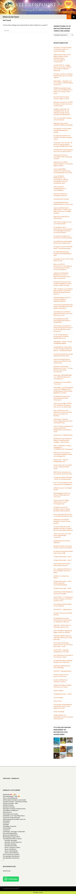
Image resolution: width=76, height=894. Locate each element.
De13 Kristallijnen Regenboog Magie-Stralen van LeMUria (63, 631)
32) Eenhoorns (7, 812)
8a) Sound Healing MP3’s (10, 835)
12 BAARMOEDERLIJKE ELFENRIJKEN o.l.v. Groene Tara (63, 203)
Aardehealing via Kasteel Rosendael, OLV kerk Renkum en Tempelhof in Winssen (63, 620)
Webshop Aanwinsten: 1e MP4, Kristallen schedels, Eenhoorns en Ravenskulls (63, 103)
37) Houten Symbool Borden (11, 817)
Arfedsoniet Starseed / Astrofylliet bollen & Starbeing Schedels (63, 156)
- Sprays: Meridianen (10, 849)
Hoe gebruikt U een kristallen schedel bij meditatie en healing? (62, 130)
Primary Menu (73, 16)
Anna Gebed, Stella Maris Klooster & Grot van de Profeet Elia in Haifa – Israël (63, 644)
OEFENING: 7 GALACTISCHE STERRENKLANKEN (63, 342)
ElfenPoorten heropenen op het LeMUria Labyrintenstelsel (63, 473)
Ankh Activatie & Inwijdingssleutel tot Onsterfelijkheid (60, 188)
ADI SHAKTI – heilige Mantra (63, 609)
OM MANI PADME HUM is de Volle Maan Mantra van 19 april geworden (63, 637)
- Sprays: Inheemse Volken (12, 847)
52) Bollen (6, 824)
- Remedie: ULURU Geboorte (13, 842)
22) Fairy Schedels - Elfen (10, 803)
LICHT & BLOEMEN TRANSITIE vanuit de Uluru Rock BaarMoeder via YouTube (63, 170)
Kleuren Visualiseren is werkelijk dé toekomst (61, 194)
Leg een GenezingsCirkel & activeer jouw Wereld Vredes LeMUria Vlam (62, 361)
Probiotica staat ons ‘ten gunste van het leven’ (61, 675)
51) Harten (6, 823)
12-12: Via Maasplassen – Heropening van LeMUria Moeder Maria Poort (61, 336)
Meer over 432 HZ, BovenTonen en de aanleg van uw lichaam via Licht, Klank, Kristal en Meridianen (63, 266)
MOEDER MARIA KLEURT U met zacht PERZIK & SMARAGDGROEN (62, 299)
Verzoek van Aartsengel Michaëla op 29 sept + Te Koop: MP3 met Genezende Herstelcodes (63, 368)
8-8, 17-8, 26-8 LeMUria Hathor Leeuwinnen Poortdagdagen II (63, 483)
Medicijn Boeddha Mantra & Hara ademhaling (62, 666)
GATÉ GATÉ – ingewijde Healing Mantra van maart (61, 650)
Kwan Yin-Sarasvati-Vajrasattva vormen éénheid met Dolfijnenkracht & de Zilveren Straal (63, 428)
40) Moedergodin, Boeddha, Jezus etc (14, 819)
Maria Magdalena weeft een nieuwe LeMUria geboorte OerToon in (62, 494)
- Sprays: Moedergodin (11, 851)
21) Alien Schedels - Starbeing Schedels (15, 801)
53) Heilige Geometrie (9, 826)
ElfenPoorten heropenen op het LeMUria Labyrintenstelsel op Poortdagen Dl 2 (63, 454)
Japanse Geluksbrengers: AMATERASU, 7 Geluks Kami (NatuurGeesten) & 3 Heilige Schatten (62, 210)
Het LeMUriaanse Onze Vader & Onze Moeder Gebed (63, 656)
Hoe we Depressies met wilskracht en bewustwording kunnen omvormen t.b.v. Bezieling (63, 413)
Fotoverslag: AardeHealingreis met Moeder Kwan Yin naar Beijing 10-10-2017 (63, 706)
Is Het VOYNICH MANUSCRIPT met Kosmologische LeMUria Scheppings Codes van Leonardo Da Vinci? (61, 179)
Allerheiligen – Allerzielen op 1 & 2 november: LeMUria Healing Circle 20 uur (63, 82)
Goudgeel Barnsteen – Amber (63, 694)
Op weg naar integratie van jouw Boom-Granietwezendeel (63, 237)
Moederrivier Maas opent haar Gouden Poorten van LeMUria (63, 547)
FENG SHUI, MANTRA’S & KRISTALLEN (61, 217)
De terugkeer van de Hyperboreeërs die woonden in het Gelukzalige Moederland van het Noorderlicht (63, 229)
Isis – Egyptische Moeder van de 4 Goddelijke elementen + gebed (62, 570)
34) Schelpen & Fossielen (10, 814)
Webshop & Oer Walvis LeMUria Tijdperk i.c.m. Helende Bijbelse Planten (63, 163)
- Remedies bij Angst (10, 844)
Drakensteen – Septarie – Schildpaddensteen (61, 460)
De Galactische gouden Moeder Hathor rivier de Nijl (63, 552)
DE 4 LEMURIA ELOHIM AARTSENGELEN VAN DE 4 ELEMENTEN (62, 320)
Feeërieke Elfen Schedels (61, 199)
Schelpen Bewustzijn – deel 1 (62, 588)
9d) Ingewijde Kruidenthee (11, 858)
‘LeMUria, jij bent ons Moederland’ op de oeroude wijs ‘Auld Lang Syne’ (63, 716)
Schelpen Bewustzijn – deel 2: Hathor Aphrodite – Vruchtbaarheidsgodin (63, 583)
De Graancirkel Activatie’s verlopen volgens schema (61, 97)
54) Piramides (7, 828)
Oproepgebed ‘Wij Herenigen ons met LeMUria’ (63, 605)
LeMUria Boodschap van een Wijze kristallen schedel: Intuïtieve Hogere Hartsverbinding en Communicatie (62, 58)
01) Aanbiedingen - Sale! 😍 (11, 796)
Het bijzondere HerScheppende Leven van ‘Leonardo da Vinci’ (63, 150)
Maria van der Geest (11, 17)
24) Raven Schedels (9, 807)
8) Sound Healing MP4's (10, 833)
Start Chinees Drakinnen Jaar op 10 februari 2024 (62, 222)
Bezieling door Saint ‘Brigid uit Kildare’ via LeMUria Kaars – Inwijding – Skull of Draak (63, 440)
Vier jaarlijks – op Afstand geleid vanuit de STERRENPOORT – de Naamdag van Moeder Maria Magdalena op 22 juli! (63, 390)
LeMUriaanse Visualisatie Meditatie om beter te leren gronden (62, 521)
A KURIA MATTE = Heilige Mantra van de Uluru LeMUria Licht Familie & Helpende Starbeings (62, 67)
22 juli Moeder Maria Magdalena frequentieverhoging (63, 592)
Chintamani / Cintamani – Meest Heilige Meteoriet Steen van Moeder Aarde (63, 421)
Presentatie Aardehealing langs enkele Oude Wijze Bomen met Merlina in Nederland (63, 306)
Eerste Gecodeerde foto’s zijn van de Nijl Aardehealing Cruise (63, 515)
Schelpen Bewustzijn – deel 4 (62, 556)
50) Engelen (6, 821)
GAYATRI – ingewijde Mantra (62, 671)
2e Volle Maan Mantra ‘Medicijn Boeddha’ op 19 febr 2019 (63, 661)
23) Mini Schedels (8, 805)
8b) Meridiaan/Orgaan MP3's (11, 837)
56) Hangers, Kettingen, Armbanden (14, 831)
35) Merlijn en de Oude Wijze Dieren (14, 815)
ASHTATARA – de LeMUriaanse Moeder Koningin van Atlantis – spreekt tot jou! (63, 598)
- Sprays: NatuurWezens (11, 852)
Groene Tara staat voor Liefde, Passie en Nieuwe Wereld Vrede (63, 466)
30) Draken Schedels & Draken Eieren (14, 808)
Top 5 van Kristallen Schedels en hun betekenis (63, 119)
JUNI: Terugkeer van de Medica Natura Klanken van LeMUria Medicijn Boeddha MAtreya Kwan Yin (63, 291)
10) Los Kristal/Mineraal (10, 798)
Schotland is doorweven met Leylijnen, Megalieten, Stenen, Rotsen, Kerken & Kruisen (63, 283)
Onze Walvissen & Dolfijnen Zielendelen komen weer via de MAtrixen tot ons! (63, 313)
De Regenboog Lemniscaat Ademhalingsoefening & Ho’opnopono (62, 398)
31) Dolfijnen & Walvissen (10, 810)
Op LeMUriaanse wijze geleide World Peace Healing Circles (63, 242)
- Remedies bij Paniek (10, 845)
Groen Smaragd (58, 697)
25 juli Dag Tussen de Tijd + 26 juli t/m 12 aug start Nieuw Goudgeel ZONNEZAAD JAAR (63, 144)
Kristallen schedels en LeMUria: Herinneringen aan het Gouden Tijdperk (63, 75)
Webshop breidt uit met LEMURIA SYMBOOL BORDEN (63, 124)
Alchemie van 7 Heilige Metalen (63, 435)
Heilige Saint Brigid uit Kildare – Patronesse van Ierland (63, 686)
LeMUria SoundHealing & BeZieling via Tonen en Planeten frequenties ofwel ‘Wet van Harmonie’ (62, 275)
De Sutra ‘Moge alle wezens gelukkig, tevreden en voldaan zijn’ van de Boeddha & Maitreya (63, 528)
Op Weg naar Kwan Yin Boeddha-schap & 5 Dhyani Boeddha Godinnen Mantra (62, 509)
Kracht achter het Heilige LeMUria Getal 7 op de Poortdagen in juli (61, 502)
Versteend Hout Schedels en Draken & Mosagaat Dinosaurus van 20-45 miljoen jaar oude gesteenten (63, 328)
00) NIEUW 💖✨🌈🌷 (10, 794)
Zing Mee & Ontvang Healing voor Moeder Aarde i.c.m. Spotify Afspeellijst (62, 49)
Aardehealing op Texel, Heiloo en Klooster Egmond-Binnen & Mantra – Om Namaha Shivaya (63, 348)
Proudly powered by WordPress (11, 888)
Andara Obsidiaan (59, 711)
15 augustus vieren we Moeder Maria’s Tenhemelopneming (63, 247)
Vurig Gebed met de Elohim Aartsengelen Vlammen (62, 564)
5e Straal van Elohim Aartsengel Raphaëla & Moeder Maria (63, 355)
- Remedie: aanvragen (10, 840)
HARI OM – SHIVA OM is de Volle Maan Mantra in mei (62, 626)
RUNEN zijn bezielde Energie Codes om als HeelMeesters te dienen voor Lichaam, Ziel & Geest (63, 90)
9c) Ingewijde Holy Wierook (11, 856)
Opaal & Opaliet (58, 690)
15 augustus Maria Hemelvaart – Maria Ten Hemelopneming (63, 478)
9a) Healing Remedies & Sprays (12, 838)
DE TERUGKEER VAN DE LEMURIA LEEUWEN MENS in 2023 (63, 253)
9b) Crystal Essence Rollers (11, 854)
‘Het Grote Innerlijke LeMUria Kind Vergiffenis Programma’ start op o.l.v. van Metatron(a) (63, 405)
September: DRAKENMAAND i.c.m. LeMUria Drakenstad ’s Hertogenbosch (63, 376)
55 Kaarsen (6, 830)
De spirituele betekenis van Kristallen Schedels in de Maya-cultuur (63, 137)
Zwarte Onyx (58, 701)
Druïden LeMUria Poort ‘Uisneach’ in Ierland (61, 680)
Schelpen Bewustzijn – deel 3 (62, 560)
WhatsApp (12, 879)
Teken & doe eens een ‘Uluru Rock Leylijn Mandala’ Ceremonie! (62, 535)
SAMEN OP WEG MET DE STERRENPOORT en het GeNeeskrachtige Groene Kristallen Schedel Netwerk (62, 111)
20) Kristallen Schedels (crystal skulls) (14, 800)
